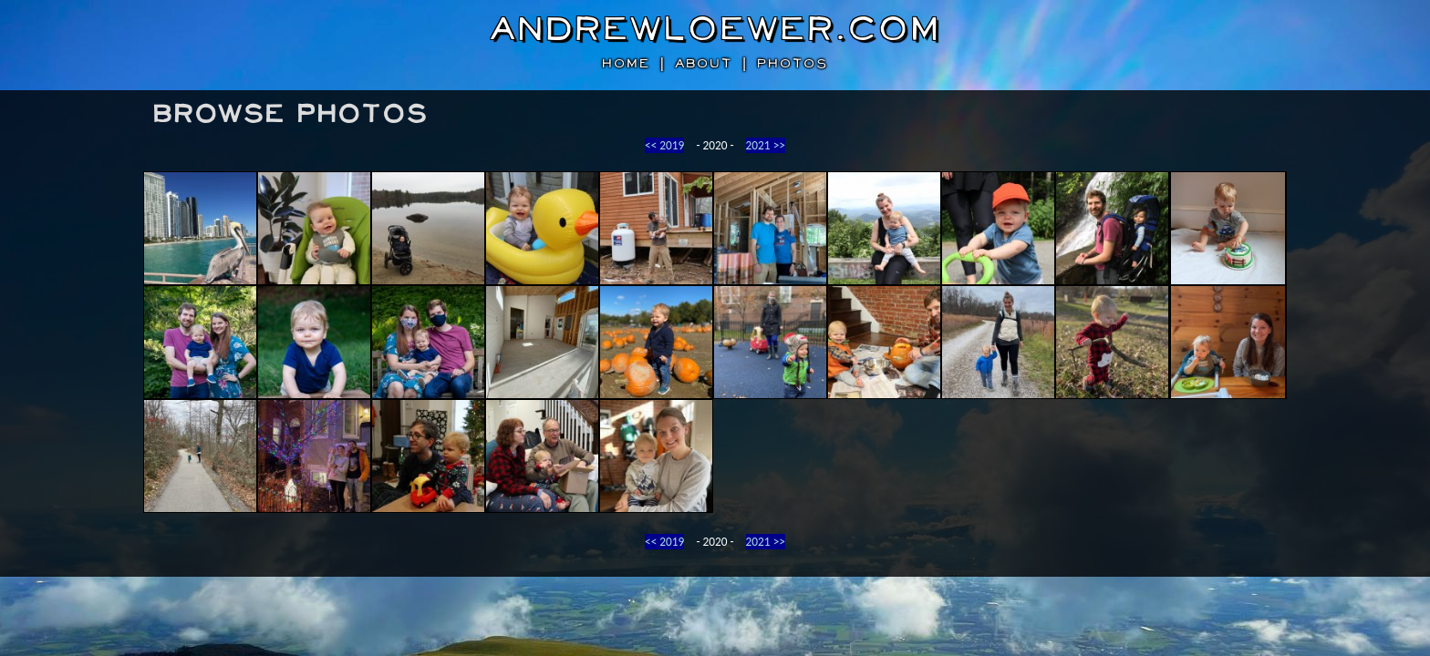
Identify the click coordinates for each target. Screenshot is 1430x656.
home (626, 64)
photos (792, 64)
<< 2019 (664, 145)
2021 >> (765, 145)
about (703, 64)
